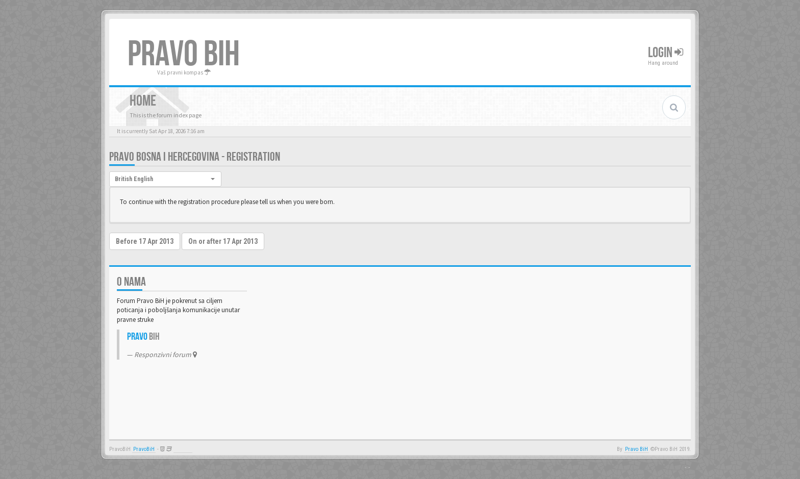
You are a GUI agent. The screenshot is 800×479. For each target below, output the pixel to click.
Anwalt (182, 449)
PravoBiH (144, 449)
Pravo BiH (636, 449)
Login (665, 52)
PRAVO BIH (184, 54)
